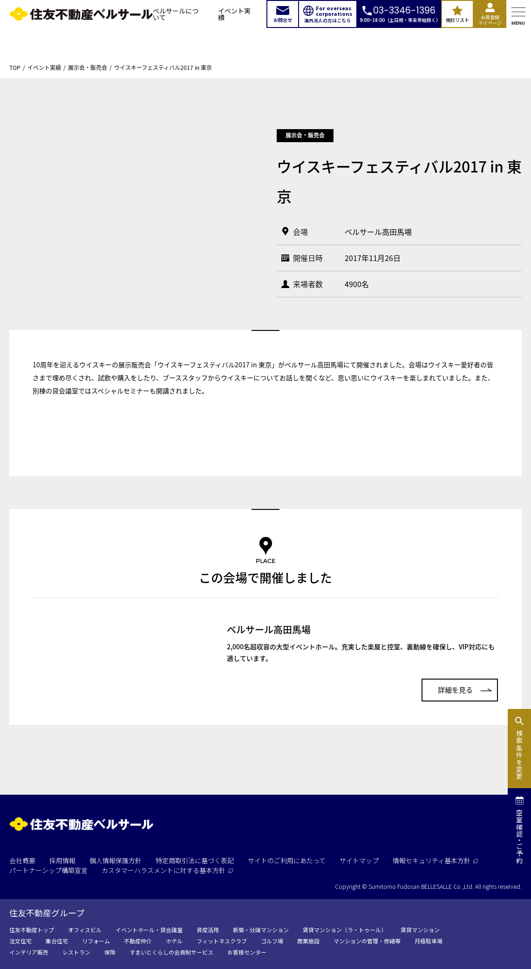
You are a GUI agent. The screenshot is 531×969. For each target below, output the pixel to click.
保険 (110, 952)
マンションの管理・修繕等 (367, 941)
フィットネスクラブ (222, 941)
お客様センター (246, 952)
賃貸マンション (420, 930)
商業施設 (308, 941)
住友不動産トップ (31, 930)
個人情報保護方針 (115, 860)
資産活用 (208, 930)
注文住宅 (20, 941)
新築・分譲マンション (261, 930)
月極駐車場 (428, 941)
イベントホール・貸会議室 (149, 930)
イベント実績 (234, 14)
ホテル (174, 941)
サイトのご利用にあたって (287, 860)
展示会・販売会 (87, 67)
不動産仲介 (138, 941)
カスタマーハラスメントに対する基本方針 (167, 870)
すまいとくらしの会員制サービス (171, 952)
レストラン (76, 952)
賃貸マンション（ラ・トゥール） (345, 930)
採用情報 (62, 860)
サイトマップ (359, 860)
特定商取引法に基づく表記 (195, 860)
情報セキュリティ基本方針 (435, 860)
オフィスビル (85, 930)
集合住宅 (57, 941)
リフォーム (96, 941)
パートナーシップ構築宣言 (48, 870)
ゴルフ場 (272, 941)
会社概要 (22, 860)
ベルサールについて (175, 14)
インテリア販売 (28, 952)
